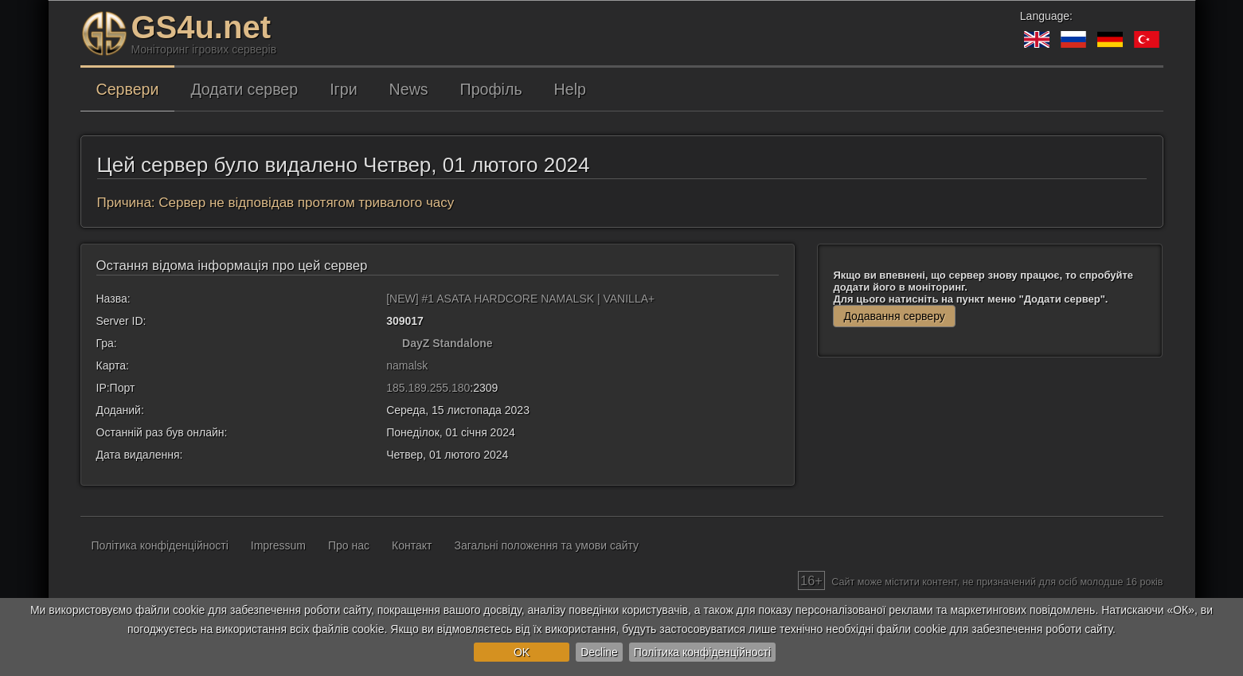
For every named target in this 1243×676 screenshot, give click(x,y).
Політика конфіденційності (702, 652)
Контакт (412, 545)
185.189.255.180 (428, 387)
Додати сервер (244, 89)
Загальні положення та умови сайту (546, 545)
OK (522, 652)
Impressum (278, 545)
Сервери (127, 89)
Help (570, 89)
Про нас (348, 545)
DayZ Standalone (447, 343)
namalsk (407, 365)
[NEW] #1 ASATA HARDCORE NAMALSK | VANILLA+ (520, 298)
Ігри (343, 89)
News (408, 89)
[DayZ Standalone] (392, 343)
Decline (599, 652)
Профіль (491, 89)
